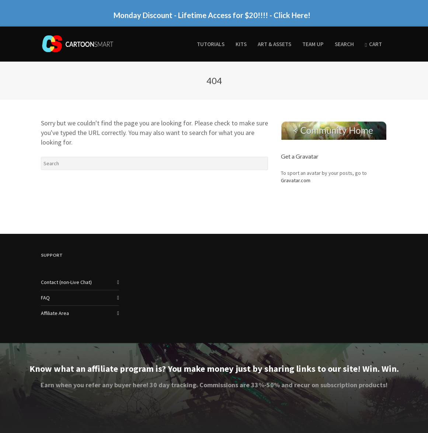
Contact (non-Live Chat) (66, 282)
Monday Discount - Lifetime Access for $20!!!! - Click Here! (212, 15)
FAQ (45, 297)
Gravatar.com (295, 180)
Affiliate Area (55, 313)
